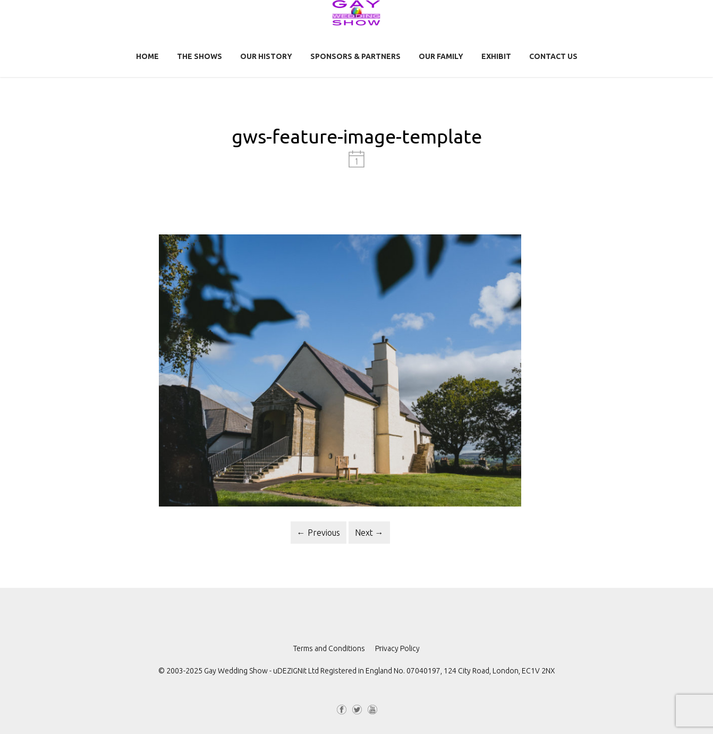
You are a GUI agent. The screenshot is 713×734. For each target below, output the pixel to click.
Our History (266, 56)
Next (369, 532)
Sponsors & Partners (355, 56)
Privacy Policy (397, 648)
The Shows (199, 56)
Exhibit (496, 56)
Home (147, 56)
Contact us (553, 56)
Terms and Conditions (329, 648)
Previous (318, 532)
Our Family (441, 56)
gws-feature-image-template (357, 136)
